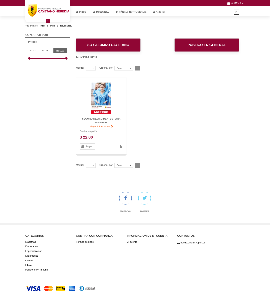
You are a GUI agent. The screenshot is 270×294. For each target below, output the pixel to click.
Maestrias (30, 241)
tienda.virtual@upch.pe (193, 242)
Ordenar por (105, 67)
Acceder (160, 12)
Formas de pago (85, 241)
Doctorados (31, 246)
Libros (28, 265)
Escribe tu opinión (89, 131)
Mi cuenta (101, 12)
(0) (232, 3)
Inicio (81, 12)
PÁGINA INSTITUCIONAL (131, 12)
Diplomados (31, 255)
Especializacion (33, 251)
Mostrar (80, 67)
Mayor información (101, 126)
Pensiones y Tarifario (36, 269)
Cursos (29, 260)
